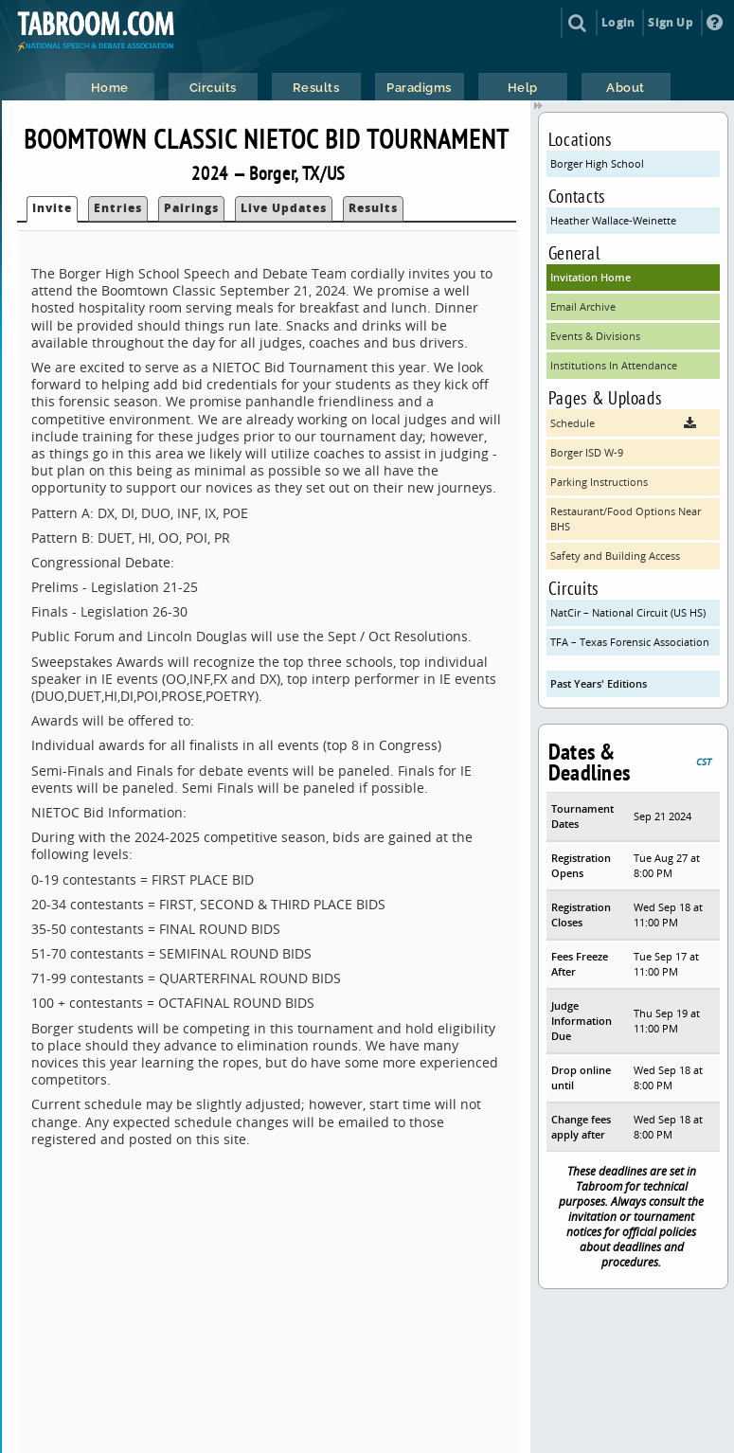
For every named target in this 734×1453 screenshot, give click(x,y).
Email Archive (583, 306)
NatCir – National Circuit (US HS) (628, 612)
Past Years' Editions (598, 683)
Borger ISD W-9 (586, 452)
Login (618, 22)
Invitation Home (590, 277)
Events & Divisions (595, 336)
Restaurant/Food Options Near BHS (625, 518)
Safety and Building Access (615, 555)
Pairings (191, 208)
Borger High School (597, 163)
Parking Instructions (599, 482)
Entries (118, 208)
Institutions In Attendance (613, 365)
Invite (52, 208)
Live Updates (284, 208)
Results (373, 208)
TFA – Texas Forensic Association (629, 642)
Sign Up (670, 22)
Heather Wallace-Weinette (613, 220)
